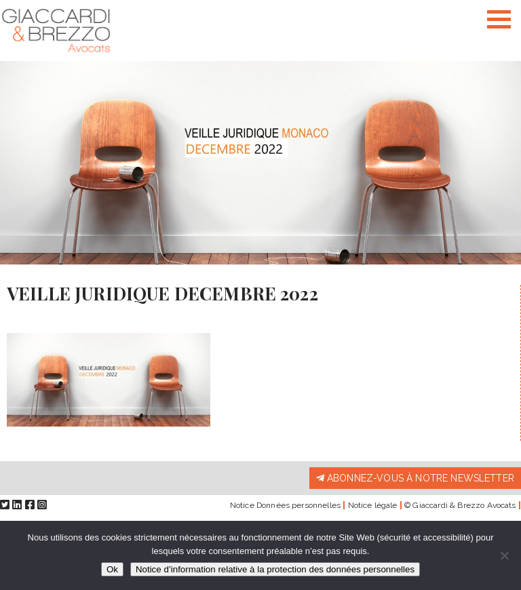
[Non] (504, 555)
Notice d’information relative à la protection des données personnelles (275, 569)
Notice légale (373, 505)
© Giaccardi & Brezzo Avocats (460, 505)
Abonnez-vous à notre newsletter (415, 478)
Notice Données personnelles (285, 505)
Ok (112, 569)
